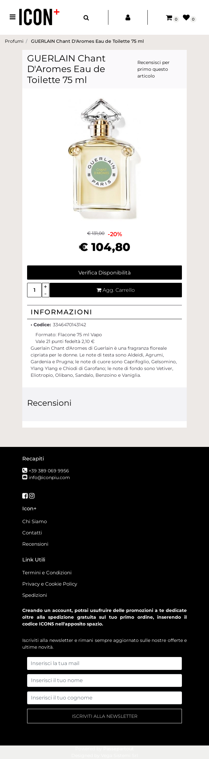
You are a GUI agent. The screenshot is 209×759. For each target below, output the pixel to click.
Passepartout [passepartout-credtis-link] (118, 749)
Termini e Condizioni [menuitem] (47, 572)
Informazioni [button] (62, 312)
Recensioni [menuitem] (35, 544)
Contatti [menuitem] (32, 533)
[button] (104, 157)
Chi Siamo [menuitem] (34, 521)
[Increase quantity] (45, 286)
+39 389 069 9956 (49, 471)
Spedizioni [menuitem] (34, 595)
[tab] (104, 312)
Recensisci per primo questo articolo (153, 69)
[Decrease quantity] (45, 293)
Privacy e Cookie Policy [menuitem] (49, 584)
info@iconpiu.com (49, 477)
